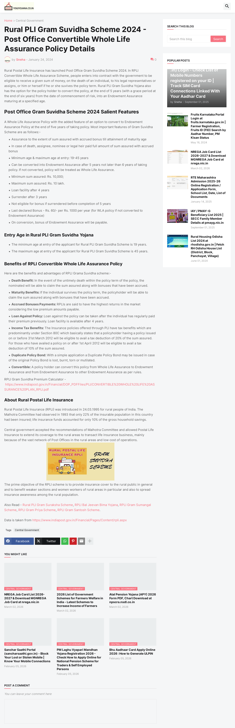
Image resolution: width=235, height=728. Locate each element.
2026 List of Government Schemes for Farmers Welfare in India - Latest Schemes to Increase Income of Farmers (80, 600)
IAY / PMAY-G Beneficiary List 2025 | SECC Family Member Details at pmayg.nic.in (207, 216)
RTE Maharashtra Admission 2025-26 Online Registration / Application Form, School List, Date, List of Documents (208, 187)
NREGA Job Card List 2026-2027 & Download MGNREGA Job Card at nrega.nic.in (25, 598)
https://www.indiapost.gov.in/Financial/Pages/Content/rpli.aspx (79, 520)
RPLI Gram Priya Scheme (37, 510)
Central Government (30, 20)
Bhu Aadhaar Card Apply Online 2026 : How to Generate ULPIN (132, 651)
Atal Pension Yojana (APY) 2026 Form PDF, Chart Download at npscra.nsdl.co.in (132, 598)
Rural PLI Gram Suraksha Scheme (48, 505)
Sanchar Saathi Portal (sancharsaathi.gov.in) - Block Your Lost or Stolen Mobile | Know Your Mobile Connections (27, 655)
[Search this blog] (189, 39)
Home (8, 20)
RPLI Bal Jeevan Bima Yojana (96, 505)
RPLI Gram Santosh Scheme (78, 510)
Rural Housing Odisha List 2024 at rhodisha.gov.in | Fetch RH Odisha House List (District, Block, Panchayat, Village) (207, 246)
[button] (227, 6)
